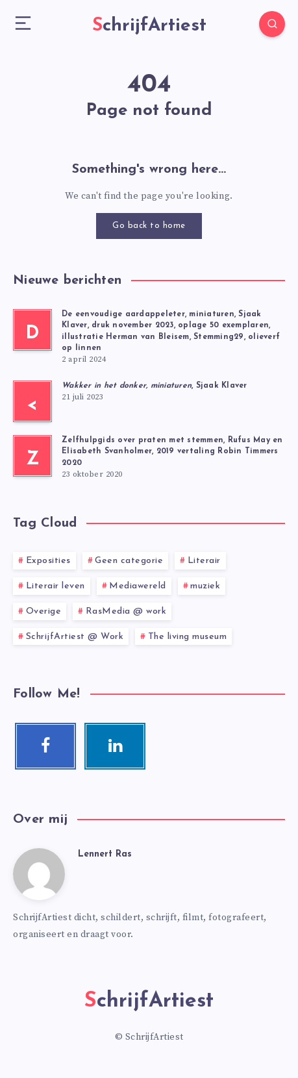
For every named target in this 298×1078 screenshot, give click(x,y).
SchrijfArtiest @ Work (75, 637)
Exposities (48, 561)
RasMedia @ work (126, 611)
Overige (44, 611)
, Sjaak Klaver (154, 386)
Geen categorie (129, 561)
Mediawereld (137, 586)
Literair (204, 561)
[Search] (272, 24)
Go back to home (149, 225)
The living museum (187, 637)
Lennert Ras (105, 854)
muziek (205, 586)
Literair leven (55, 586)
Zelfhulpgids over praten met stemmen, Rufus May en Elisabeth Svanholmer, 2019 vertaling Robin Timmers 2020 (172, 451)
